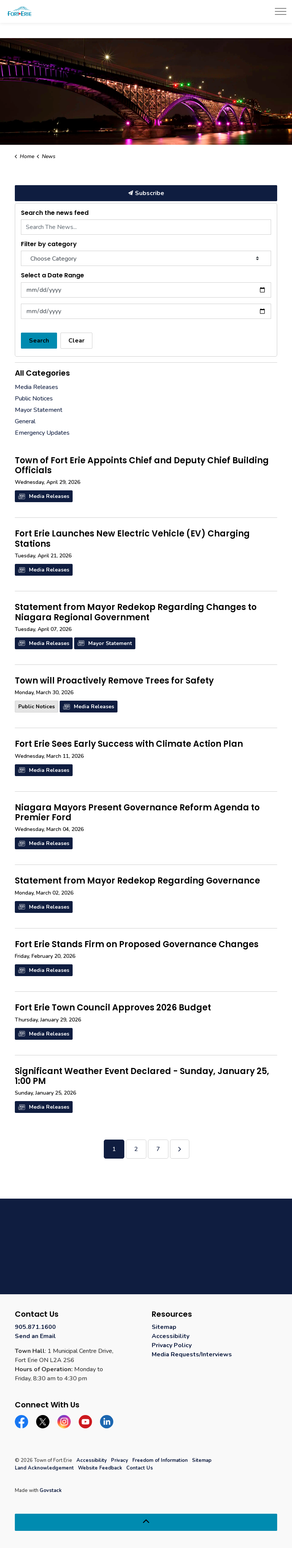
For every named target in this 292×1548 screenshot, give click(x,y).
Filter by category (49, 244)
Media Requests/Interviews (192, 1354)
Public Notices (36, 706)
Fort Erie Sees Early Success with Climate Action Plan (129, 744)
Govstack (51, 1490)
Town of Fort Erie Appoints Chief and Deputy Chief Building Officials (142, 466)
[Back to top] (146, 1522)
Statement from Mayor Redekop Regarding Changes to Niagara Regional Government (136, 612)
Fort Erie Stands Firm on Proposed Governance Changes (137, 945)
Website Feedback (100, 1468)
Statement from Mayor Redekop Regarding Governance (137, 881)
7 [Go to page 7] (158, 1149)
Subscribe (146, 193)
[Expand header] (280, 11)
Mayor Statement (105, 643)
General (25, 421)
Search (39, 340)
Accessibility (170, 1336)
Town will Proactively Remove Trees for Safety (114, 681)
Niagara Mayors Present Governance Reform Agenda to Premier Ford (137, 813)
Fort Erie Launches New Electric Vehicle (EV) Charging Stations (132, 539)
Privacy (119, 1460)
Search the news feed (55, 212)
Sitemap (164, 1327)
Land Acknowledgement (44, 1468)
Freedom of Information (160, 1460)
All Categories (42, 373)
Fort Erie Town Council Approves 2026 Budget (113, 1008)
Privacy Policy (172, 1345)
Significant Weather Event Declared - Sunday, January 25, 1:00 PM (142, 1076)
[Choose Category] (146, 258)
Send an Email (35, 1336)
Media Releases (43, 496)
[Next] (179, 1149)
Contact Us (139, 1468)
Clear (76, 340)
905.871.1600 (35, 1327)
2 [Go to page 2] (136, 1149)
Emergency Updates (42, 433)
